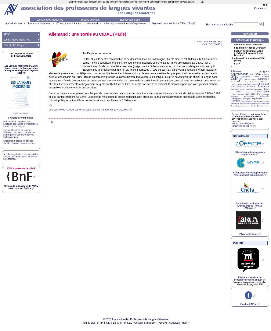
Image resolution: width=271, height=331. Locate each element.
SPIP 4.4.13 (104, 322)
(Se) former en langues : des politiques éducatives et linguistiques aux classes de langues (20, 123)
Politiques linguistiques (252, 99)
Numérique (250, 94)
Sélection (259, 103)
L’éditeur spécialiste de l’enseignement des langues (248, 278)
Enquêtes (266, 81)
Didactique (263, 79)
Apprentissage (239, 73)
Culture (253, 79)
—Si (51, 121)
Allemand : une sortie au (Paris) (173, 23)
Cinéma (265, 76)
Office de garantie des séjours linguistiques (250, 153)
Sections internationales (248, 103)
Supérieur (240, 106)
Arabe (252, 74)
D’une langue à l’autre (68, 23)
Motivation (241, 94)
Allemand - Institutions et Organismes (125, 23)
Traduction (260, 106)
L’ (237, 64)
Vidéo (266, 106)
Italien (266, 89)
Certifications (246, 76)
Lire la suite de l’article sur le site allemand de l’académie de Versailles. (89, 109)
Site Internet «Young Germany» (250, 48)
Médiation (233, 94)
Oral (258, 94)
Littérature (258, 92)
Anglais (264, 71)
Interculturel (258, 89)
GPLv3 (163, 322)
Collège (236, 79)
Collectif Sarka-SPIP (145, 322)
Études (233, 87)
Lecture (238, 91)
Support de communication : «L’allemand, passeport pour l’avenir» (248, 53)
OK (201, 2)
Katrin (212, 44)
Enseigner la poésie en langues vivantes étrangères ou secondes (19, 142)
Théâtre (253, 106)
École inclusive (254, 81)
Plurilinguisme (236, 99)
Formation (263, 86)
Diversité (233, 81)
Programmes (246, 101)
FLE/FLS (251, 86)
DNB (238, 81)
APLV (6, 34)
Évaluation (241, 87)
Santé (261, 101)
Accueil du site (13, 23)
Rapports (256, 101)
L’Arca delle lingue (248, 234)
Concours (247, 79)
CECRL (234, 76)
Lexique (243, 91)
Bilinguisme (265, 74)
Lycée (266, 91)
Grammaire (234, 89)
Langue (233, 91)
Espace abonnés (90, 19)
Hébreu (242, 89)
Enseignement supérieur (250, 84)
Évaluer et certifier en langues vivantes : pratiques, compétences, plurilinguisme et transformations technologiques (19, 133)
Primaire (235, 100)
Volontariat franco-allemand (248, 45)
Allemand (92, 23)
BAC (258, 73)
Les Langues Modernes (49, 19)
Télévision (247, 106)
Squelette (174, 322)
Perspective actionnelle (256, 96)
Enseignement (236, 84)
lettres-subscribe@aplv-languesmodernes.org (243, 124)
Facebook (248, 304)
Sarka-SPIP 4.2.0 (122, 322)
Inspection (249, 89)
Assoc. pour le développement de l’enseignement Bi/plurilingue (250, 174)
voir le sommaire (21, 113)
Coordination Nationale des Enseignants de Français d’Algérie (250, 205)
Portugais (266, 98)
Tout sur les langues (39, 23)
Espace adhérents (130, 19)
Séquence (265, 103)
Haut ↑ (185, 322)
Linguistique (249, 91)
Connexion (260, 8)
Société (233, 106)
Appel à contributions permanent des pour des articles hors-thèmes (20, 156)
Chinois (256, 76)
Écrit (261, 81)
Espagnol (264, 84)
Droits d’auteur (245, 81)
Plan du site (88, 322)
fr (264, 4)
